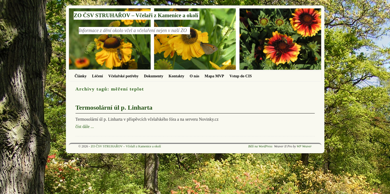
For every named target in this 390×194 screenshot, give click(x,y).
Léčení (97, 76)
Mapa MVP (214, 76)
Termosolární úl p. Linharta (114, 107)
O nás (194, 76)
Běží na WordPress (260, 146)
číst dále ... (85, 126)
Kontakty (176, 76)
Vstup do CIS (241, 76)
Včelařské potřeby (123, 76)
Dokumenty (153, 76)
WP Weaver (304, 146)
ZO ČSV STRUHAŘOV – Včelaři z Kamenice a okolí (136, 15)
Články (81, 76)
